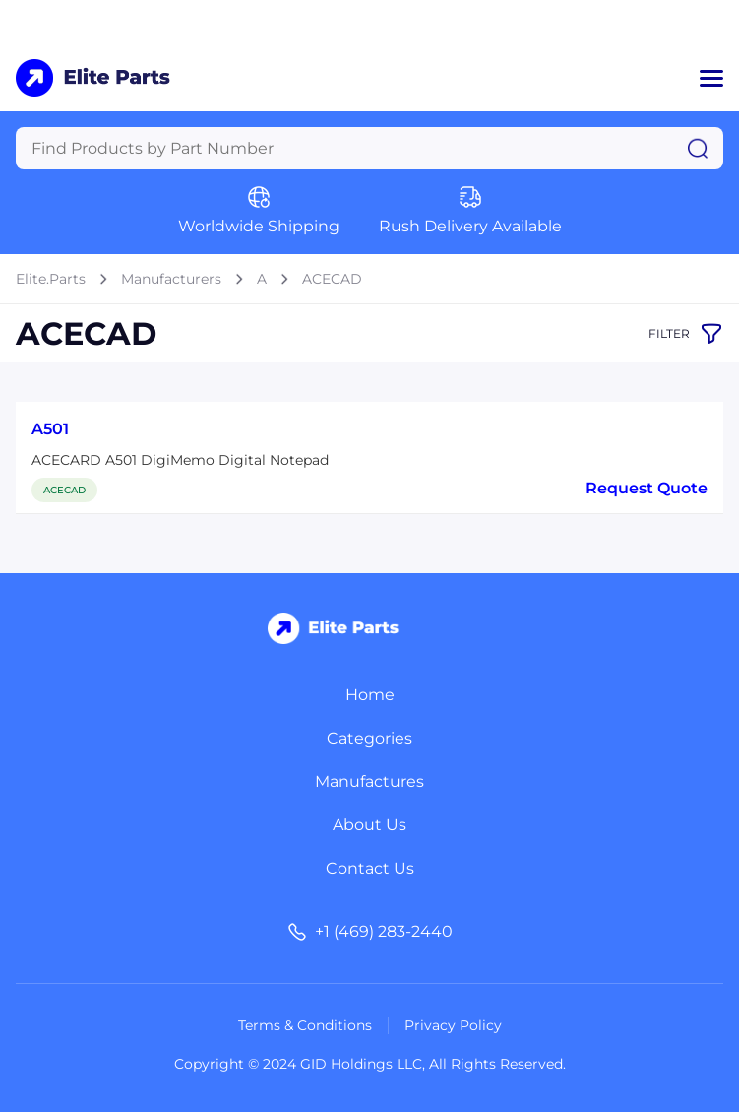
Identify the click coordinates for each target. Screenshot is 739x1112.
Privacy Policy (453, 1025)
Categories (369, 738)
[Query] (369, 148)
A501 (50, 429)
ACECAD (332, 279)
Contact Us (370, 868)
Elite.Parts (51, 279)
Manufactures (369, 781)
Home (370, 695)
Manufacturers (171, 279)
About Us (369, 825)
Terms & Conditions (305, 1025)
